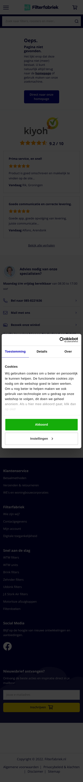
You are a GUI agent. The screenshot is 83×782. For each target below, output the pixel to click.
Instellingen (41, 438)
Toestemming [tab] (15, 351)
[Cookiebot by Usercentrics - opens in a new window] (59, 340)
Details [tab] (42, 351)
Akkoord (41, 424)
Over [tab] (68, 351)
